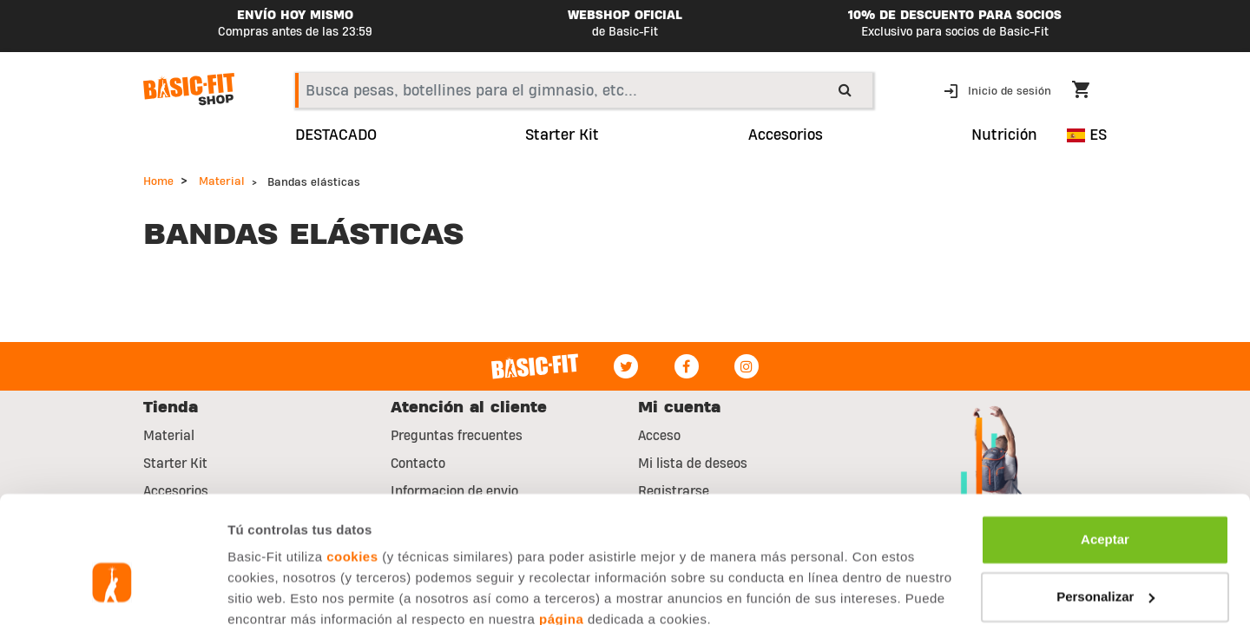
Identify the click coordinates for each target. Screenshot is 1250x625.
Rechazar (1105, 556)
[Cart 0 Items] (1089, 92)
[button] (999, 90)
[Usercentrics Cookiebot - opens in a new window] (112, 591)
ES (1087, 135)
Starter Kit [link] (562, 135)
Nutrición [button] (1004, 135)
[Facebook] (686, 366)
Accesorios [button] (785, 135)
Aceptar (1105, 442)
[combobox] (583, 90)
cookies (352, 459)
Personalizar (1105, 498)
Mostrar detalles (278, 590)
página (561, 522)
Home (158, 181)
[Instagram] (746, 366)
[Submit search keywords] (845, 89)
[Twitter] (626, 366)
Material (222, 181)
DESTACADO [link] (336, 135)
